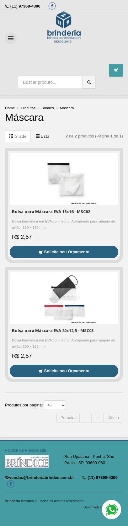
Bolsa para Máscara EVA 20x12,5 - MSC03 (52, 330)
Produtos (28, 108)
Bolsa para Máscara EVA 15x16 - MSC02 (51, 211)
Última (113, 417)
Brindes (47, 108)
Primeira (68, 417)
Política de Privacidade (25, 450)
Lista (42, 136)
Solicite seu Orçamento (64, 252)
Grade (18, 136)
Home (10, 108)
